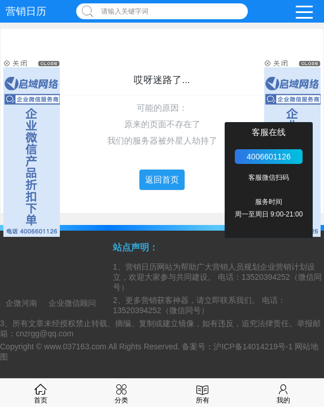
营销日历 (26, 11)
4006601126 (269, 156)
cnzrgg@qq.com (44, 333)
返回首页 (162, 179)
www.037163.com (75, 346)
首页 (40, 392)
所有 (202, 392)
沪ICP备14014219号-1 (252, 346)
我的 (283, 392)
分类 (121, 392)
